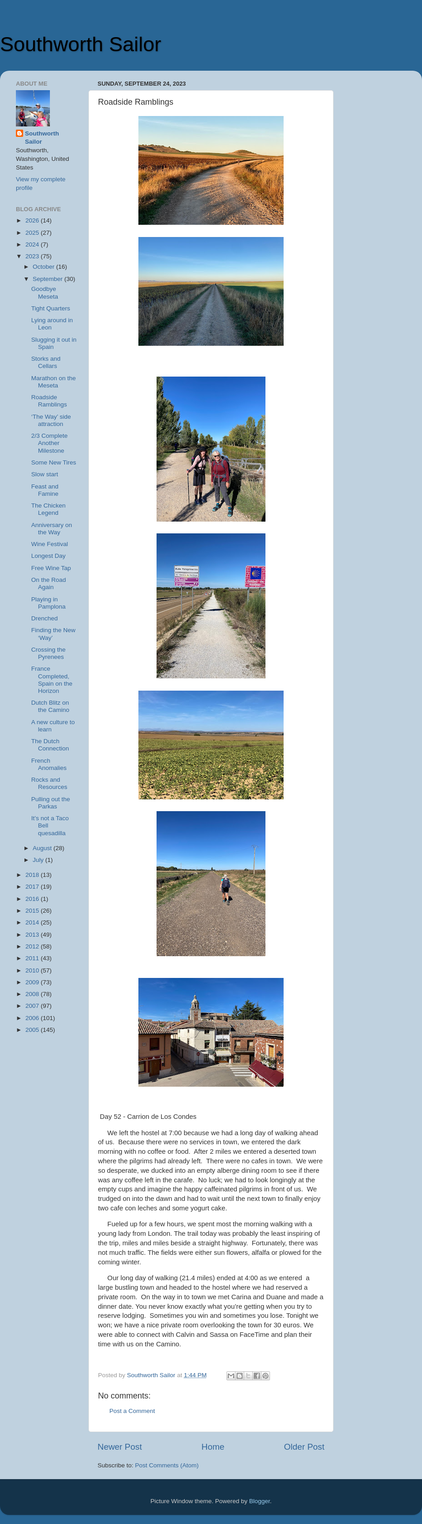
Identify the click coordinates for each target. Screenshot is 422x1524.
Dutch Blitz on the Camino (50, 706)
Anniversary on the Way (51, 529)
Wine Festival (49, 544)
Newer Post (120, 1446)
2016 (33, 898)
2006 (33, 1018)
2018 (33, 874)
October (44, 266)
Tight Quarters (50, 308)
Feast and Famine (45, 490)
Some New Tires (53, 462)
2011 (33, 958)
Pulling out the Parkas (50, 803)
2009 (33, 982)
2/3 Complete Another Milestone (49, 443)
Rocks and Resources (49, 783)
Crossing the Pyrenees (48, 653)
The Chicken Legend (48, 509)
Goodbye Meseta (44, 292)
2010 (33, 970)
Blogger (259, 1501)
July (39, 859)
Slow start (44, 474)
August (43, 848)
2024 (33, 244)
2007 (33, 1005)
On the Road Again (48, 583)
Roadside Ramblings (49, 401)
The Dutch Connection (50, 745)
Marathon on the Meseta (53, 382)
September (48, 279)
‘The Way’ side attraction (51, 420)
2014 (33, 922)
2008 (33, 994)
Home (212, 1446)
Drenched (44, 618)
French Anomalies (49, 764)
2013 (33, 934)
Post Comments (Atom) (167, 1465)
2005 (33, 1029)
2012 (33, 946)
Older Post (304, 1446)
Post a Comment (132, 1411)
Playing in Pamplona (48, 603)
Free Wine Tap (51, 568)
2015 (33, 910)
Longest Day (48, 555)
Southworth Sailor (80, 44)
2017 (33, 886)
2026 (33, 220)
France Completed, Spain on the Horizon (52, 679)
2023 (33, 256)
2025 (33, 232)
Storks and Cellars (46, 362)
